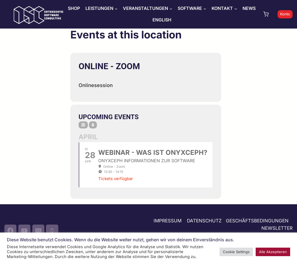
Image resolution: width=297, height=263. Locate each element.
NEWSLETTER (277, 228)
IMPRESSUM (167, 220)
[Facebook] (10, 231)
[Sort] (93, 124)
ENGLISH (161, 20)
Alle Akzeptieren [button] (273, 252)
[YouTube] (24, 231)
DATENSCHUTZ (204, 220)
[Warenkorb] (269, 14)
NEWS (249, 8)
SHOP (74, 8)
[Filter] (83, 124)
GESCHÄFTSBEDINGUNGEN (258, 220)
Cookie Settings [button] (236, 252)
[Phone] (52, 231)
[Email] (38, 231)
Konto (285, 14)
